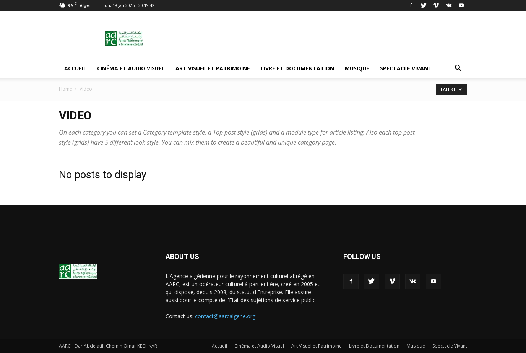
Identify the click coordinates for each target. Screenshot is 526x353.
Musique (357, 68)
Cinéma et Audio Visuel (131, 68)
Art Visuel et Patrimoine (212, 68)
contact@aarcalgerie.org (225, 316)
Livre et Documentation (297, 68)
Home (65, 89)
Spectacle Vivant (406, 68)
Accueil (75, 68)
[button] (458, 68)
